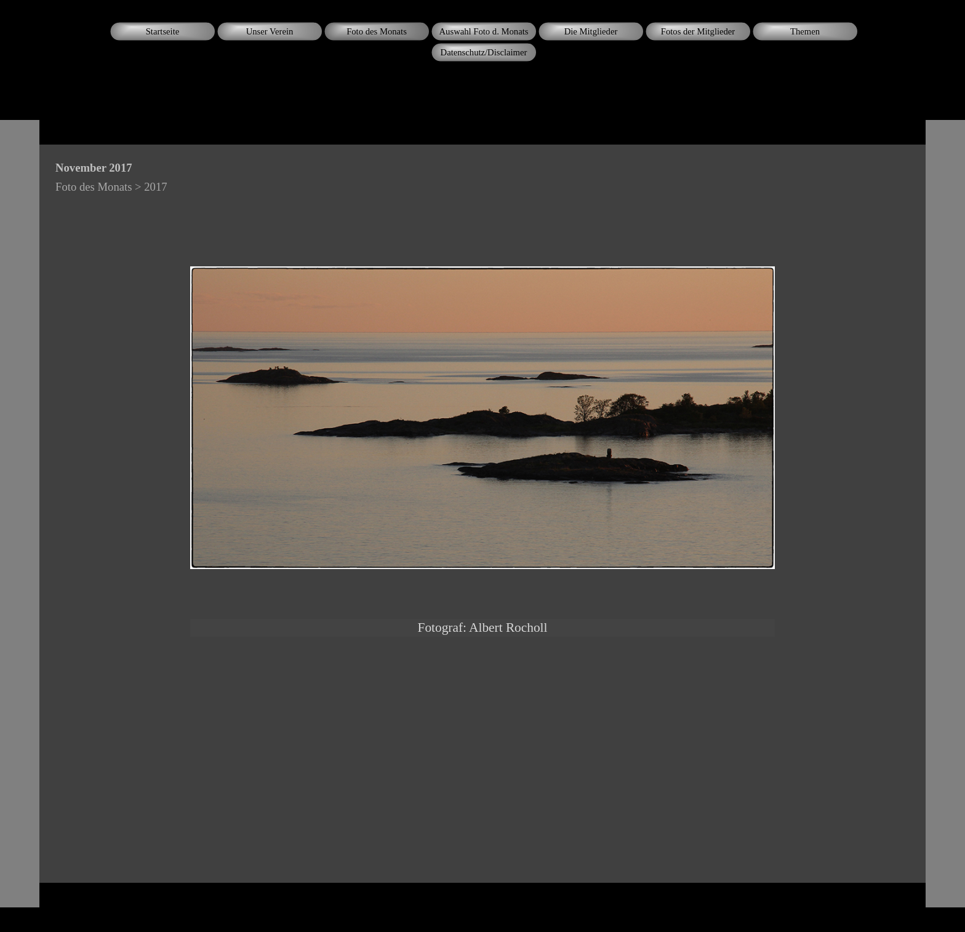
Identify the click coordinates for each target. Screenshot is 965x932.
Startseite (163, 31)
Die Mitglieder (591, 31)
